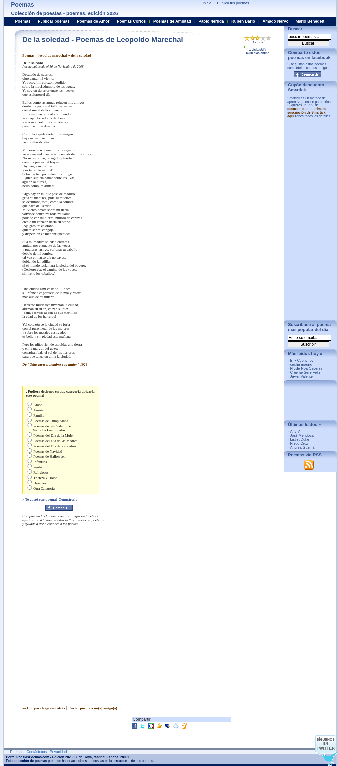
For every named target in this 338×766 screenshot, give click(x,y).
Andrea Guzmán (303, 447)
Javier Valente (301, 376)
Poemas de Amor (93, 21)
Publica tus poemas (233, 3)
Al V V (295, 431)
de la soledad (81, 55)
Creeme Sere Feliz (305, 372)
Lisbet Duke (299, 439)
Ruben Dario (243, 21)
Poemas (28, 55)
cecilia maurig (301, 364)
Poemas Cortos (131, 21)
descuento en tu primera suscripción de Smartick (306, 110)
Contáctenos (36, 752)
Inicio (207, 3)
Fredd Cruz (299, 443)
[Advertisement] (223, 107)
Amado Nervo (275, 21)
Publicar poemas (54, 21)
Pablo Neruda (211, 21)
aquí (290, 116)
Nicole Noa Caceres (306, 368)
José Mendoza (302, 435)
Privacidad (58, 752)
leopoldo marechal (52, 55)
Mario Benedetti (311, 21)
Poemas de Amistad (172, 21)
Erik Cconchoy (301, 360)
